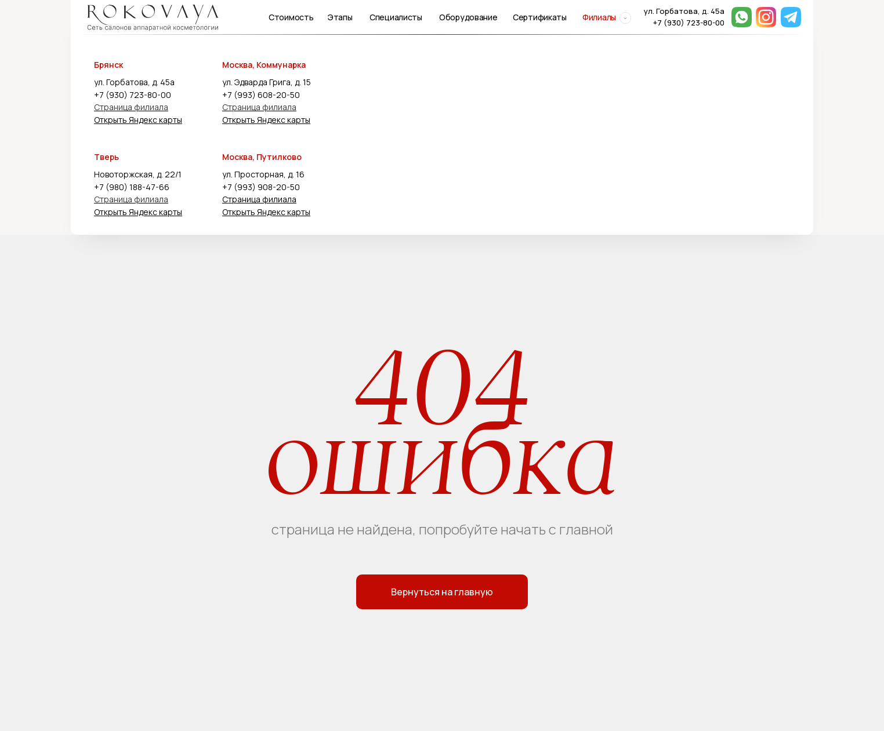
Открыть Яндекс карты (138, 119)
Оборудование (468, 17)
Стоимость (291, 17)
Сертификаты (540, 17)
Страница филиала (131, 106)
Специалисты (395, 17)
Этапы (340, 17)
